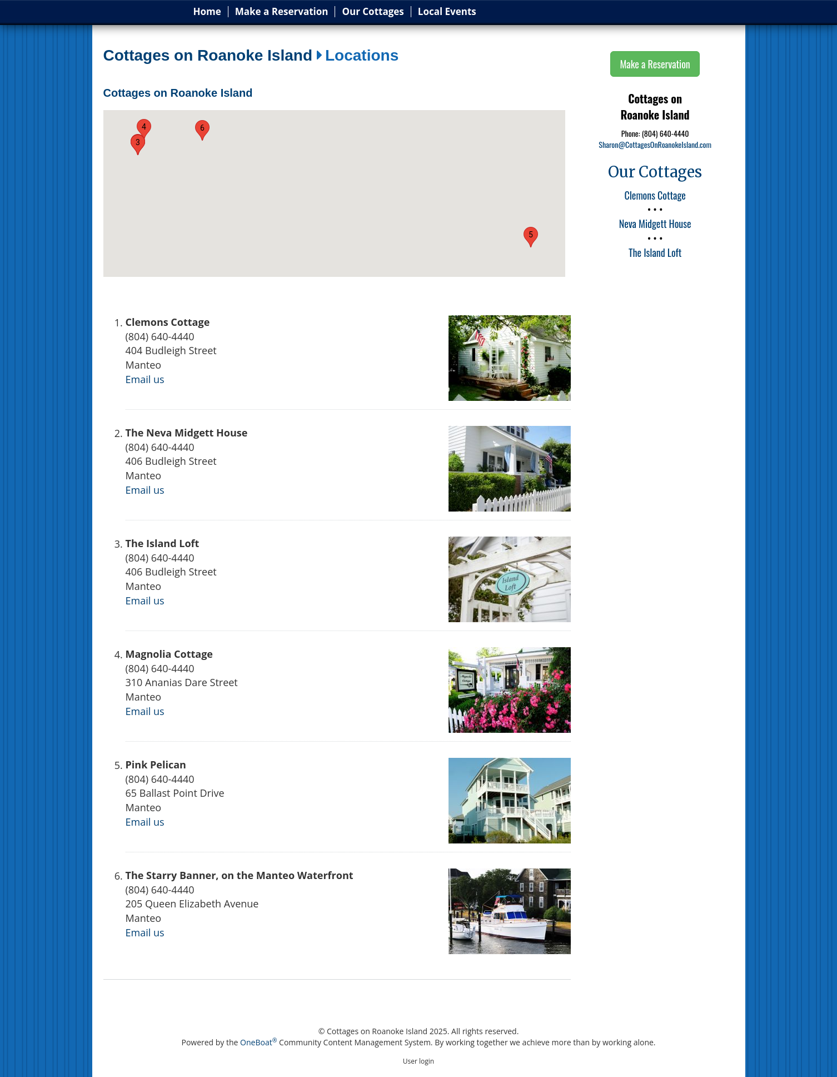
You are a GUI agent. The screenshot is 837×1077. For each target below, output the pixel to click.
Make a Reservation (281, 11)
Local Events (447, 11)
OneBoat (258, 1042)
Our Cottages (372, 11)
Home (207, 11)
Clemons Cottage (654, 195)
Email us (145, 379)
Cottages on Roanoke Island (208, 55)
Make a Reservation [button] (655, 64)
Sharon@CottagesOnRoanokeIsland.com (655, 144)
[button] (138, 145)
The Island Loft (655, 252)
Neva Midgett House (655, 223)
